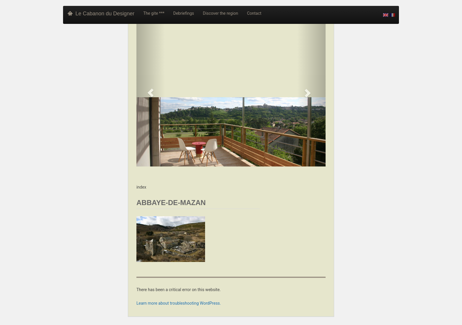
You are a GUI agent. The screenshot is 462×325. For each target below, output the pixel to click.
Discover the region (220, 13)
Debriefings (183, 13)
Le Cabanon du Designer (100, 14)
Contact (254, 13)
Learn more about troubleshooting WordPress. (178, 303)
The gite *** (153, 13)
